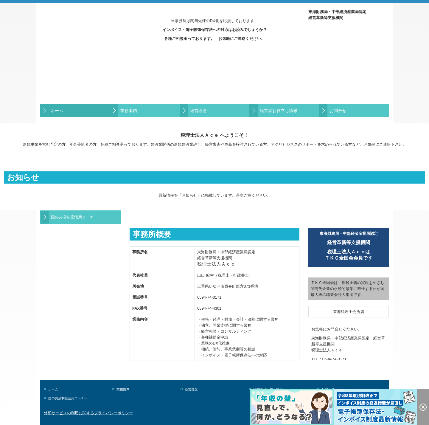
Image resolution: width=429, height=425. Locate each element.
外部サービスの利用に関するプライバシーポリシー (88, 413)
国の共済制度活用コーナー (74, 217)
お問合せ (337, 110)
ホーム (57, 110)
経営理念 (198, 110)
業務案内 (128, 110)
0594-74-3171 (334, 359)
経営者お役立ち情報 (278, 110)
